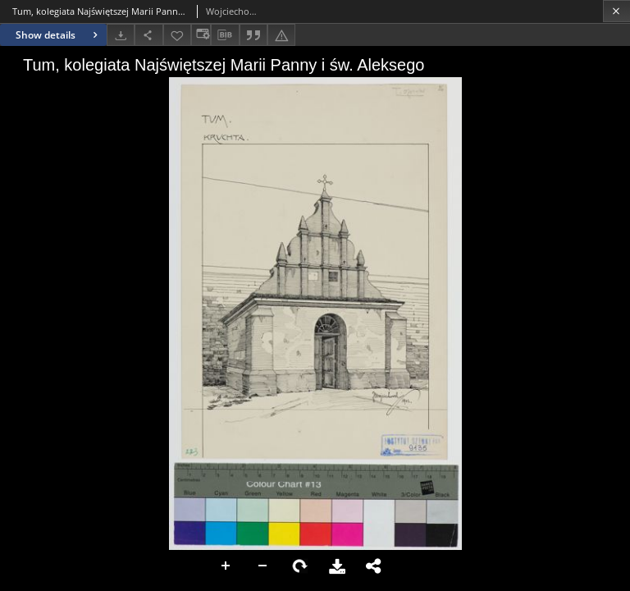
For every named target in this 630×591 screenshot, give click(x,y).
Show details (59, 35)
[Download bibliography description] (225, 35)
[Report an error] (281, 35)
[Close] (616, 11)
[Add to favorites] (177, 35)
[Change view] (201, 35)
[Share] (148, 35)
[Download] (121, 35)
